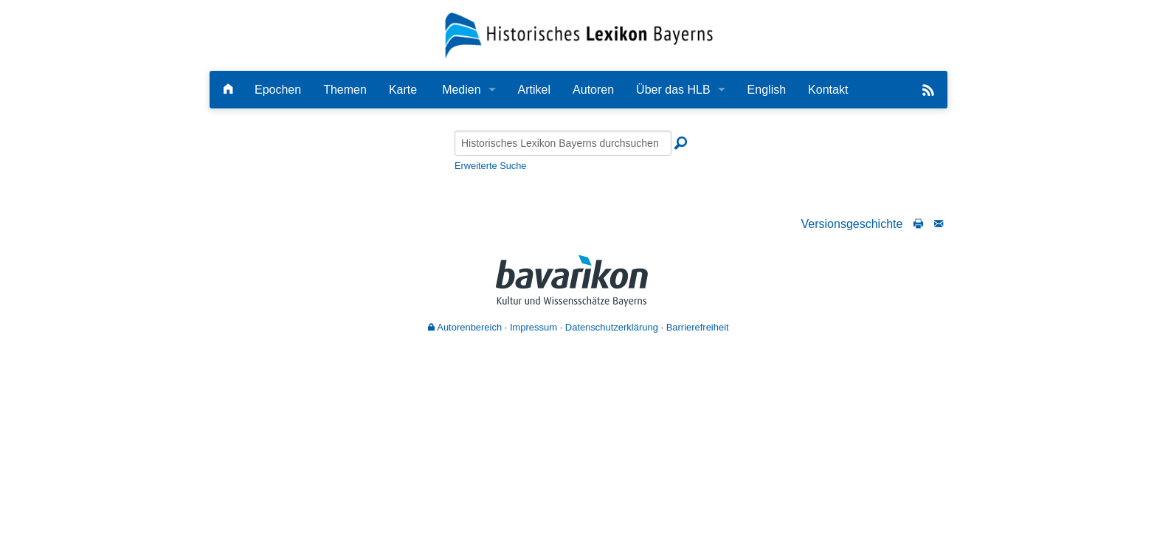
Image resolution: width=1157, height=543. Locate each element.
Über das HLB (673, 89)
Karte (403, 89)
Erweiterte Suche (490, 165)
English (766, 89)
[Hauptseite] (228, 89)
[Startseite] (579, 34)
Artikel (534, 89)
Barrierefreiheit (697, 327)
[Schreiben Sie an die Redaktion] (938, 224)
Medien (461, 89)
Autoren (593, 89)
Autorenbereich (465, 327)
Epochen (278, 89)
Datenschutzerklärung (611, 327)
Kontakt (828, 89)
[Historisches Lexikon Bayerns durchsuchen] (563, 143)
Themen (345, 89)
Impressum (533, 327)
